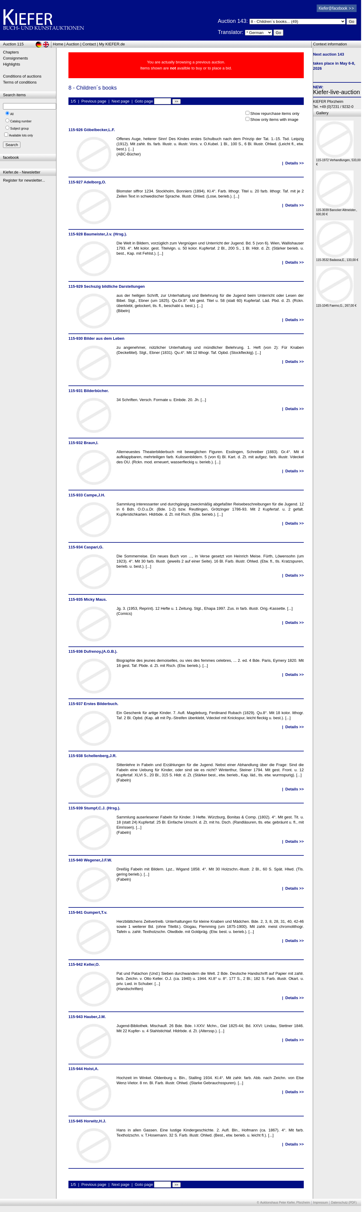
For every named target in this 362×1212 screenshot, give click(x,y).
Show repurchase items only (274, 113)
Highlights (11, 64)
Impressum (320, 1202)
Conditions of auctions (22, 76)
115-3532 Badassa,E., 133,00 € (337, 258)
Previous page (93, 101)
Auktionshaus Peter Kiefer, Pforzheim (285, 1202)
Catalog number (21, 121)
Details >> (294, 163)
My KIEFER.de (112, 44)
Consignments (15, 58)
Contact (89, 44)
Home (58, 44)
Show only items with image (274, 119)
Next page (120, 101)
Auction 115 (13, 44)
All (12, 114)
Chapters (11, 52)
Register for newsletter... (24, 180)
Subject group (19, 128)
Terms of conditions (20, 82)
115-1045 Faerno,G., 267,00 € (336, 304)
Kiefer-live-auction (336, 92)
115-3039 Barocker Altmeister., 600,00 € (336, 210)
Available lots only (21, 135)
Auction (72, 44)
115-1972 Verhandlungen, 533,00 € (338, 160)
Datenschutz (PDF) (344, 1202)
